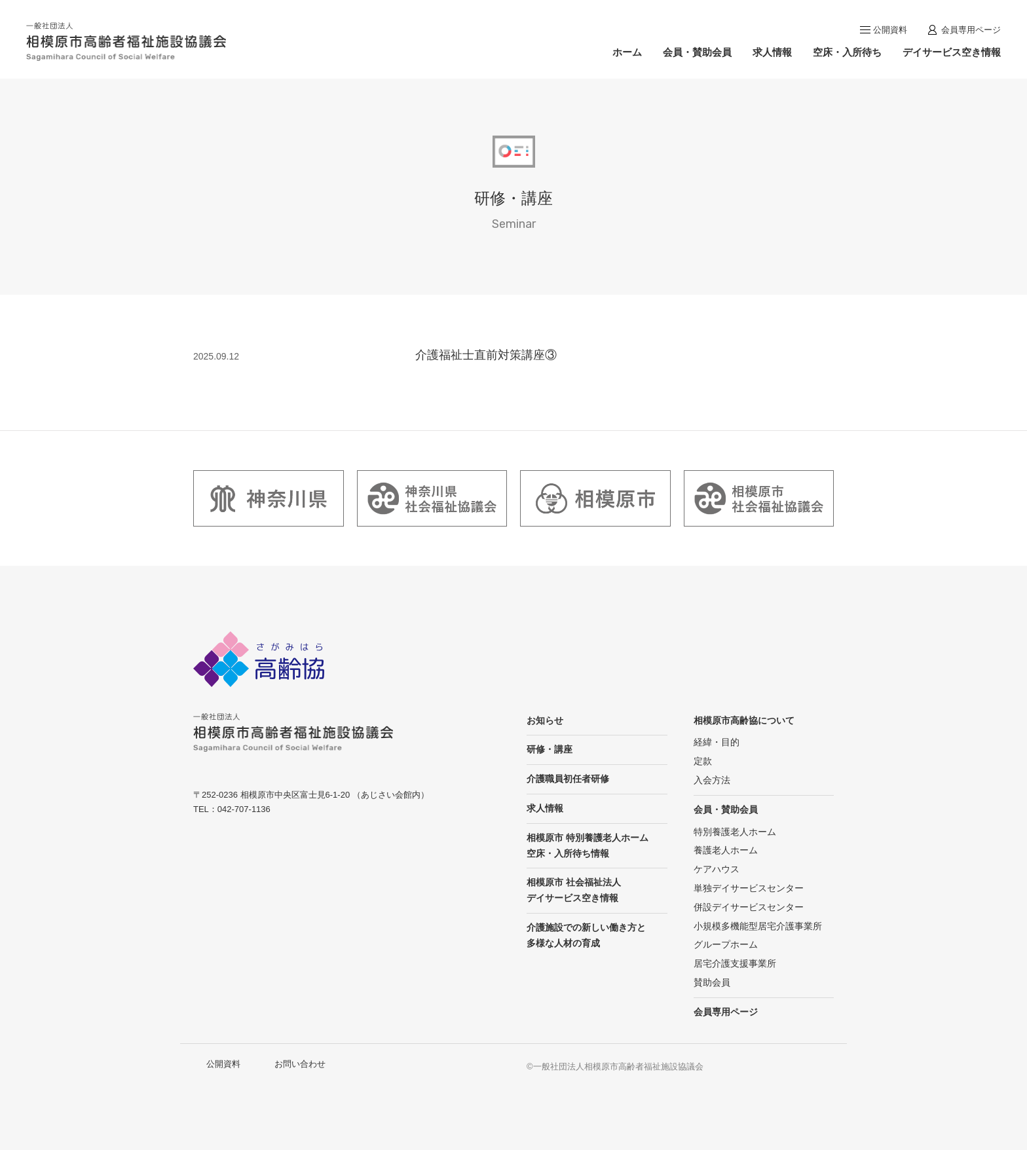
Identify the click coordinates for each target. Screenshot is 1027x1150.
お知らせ (545, 720)
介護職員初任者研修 (568, 778)
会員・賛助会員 (697, 52)
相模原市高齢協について (744, 720)
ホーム (627, 52)
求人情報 (772, 52)
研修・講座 (549, 749)
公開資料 (890, 30)
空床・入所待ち (847, 52)
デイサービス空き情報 (952, 52)
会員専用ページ (971, 30)
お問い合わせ (300, 1064)
